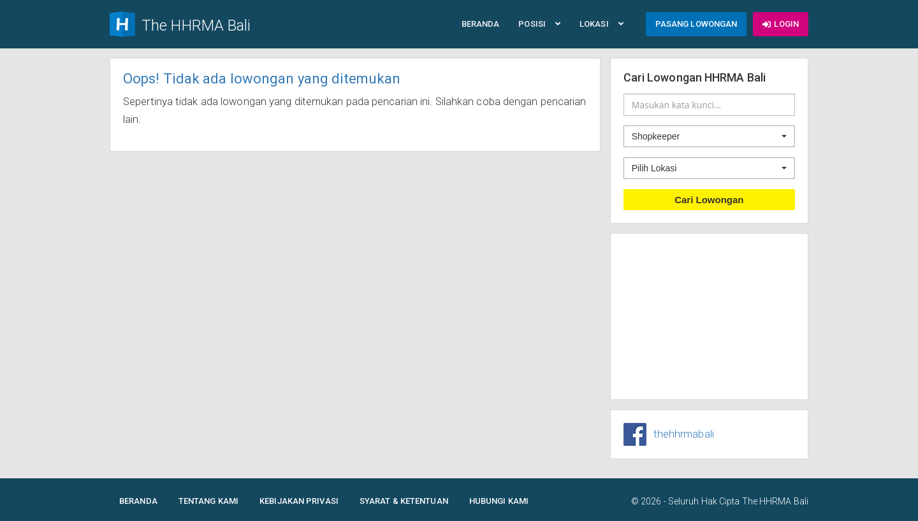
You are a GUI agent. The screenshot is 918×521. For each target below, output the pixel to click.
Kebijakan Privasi (299, 501)
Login (780, 24)
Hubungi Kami (498, 501)
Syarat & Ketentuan (404, 501)
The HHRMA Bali (775, 501)
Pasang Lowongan (696, 24)
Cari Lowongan (708, 199)
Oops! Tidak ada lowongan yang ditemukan (261, 79)
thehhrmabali (683, 434)
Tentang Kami (208, 501)
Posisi (539, 24)
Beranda (481, 24)
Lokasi (601, 24)
